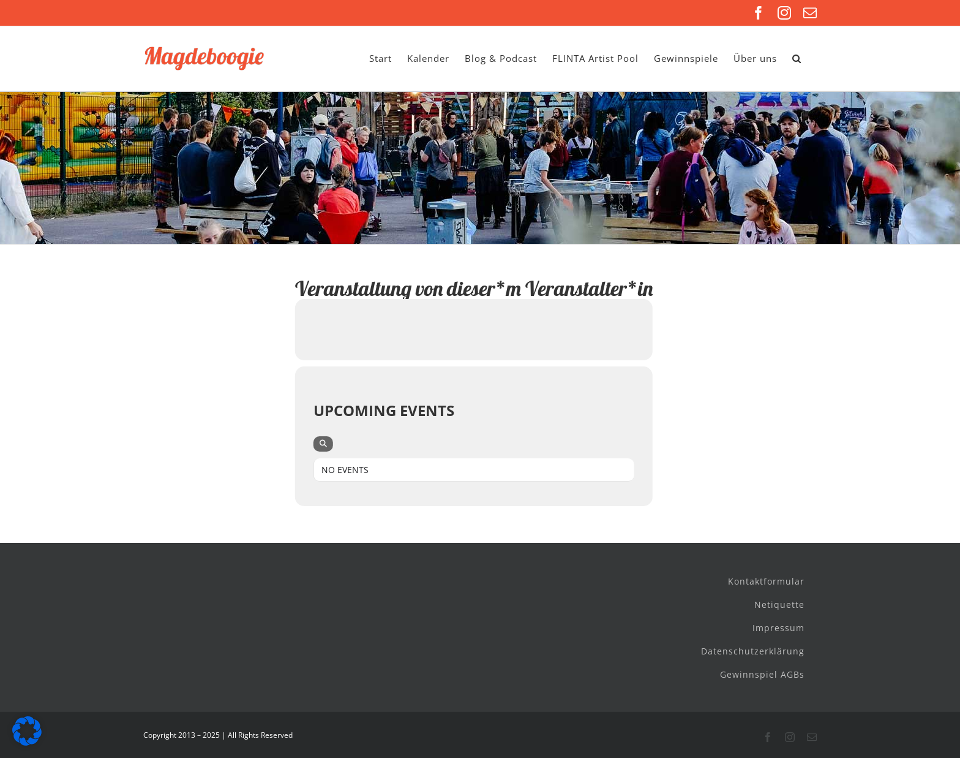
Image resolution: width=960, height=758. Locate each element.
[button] (796, 58)
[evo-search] (323, 444)
